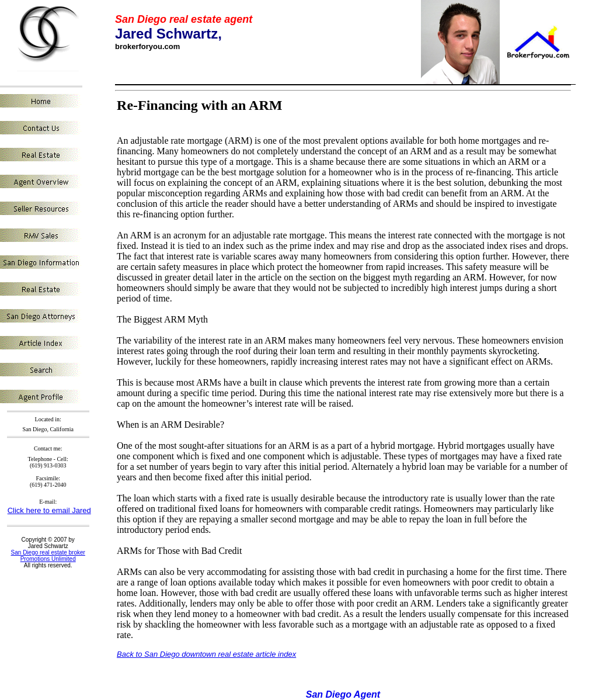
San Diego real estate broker (48, 552)
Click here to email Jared (49, 510)
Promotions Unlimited (48, 559)
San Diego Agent (343, 694)
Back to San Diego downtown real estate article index (206, 654)
